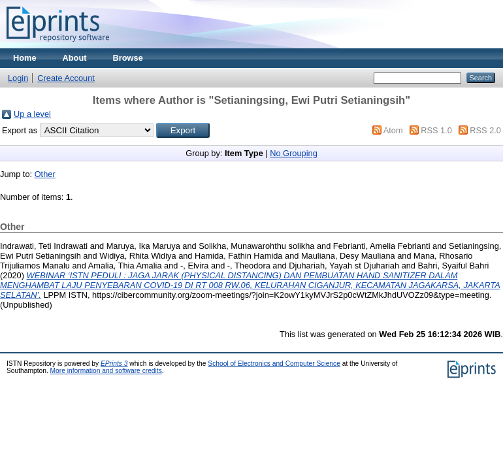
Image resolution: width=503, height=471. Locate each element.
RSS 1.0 (436, 130)
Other (45, 174)
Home (25, 58)
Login (18, 78)
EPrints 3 (114, 363)
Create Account (66, 78)
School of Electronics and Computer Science (274, 363)
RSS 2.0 (485, 130)
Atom (393, 130)
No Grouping (293, 153)
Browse (128, 58)
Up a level (32, 114)
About (75, 58)
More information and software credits (106, 370)
